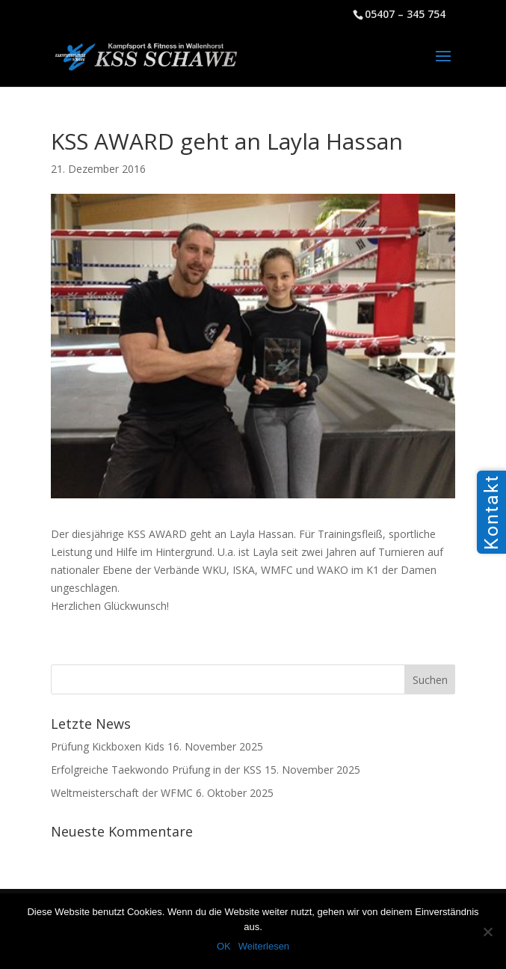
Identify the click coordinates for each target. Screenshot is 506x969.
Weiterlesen (263, 946)
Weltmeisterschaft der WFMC (122, 793)
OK (224, 946)
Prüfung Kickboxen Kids (107, 746)
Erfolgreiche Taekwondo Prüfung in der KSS (156, 769)
